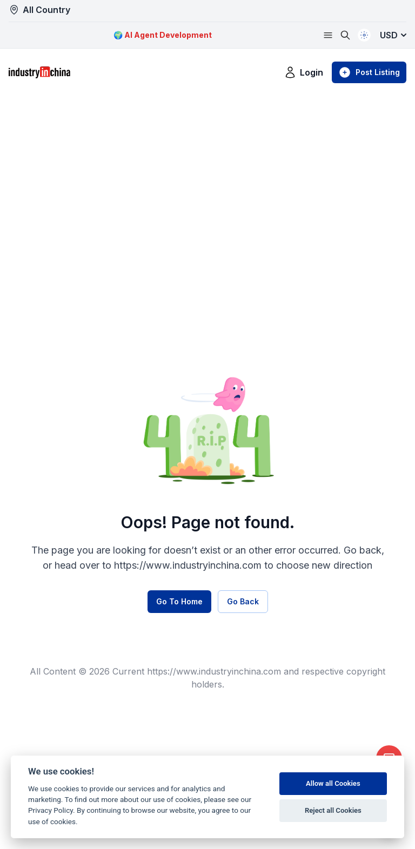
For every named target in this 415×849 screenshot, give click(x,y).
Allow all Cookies (333, 783)
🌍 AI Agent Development (162, 34)
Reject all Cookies (333, 810)
